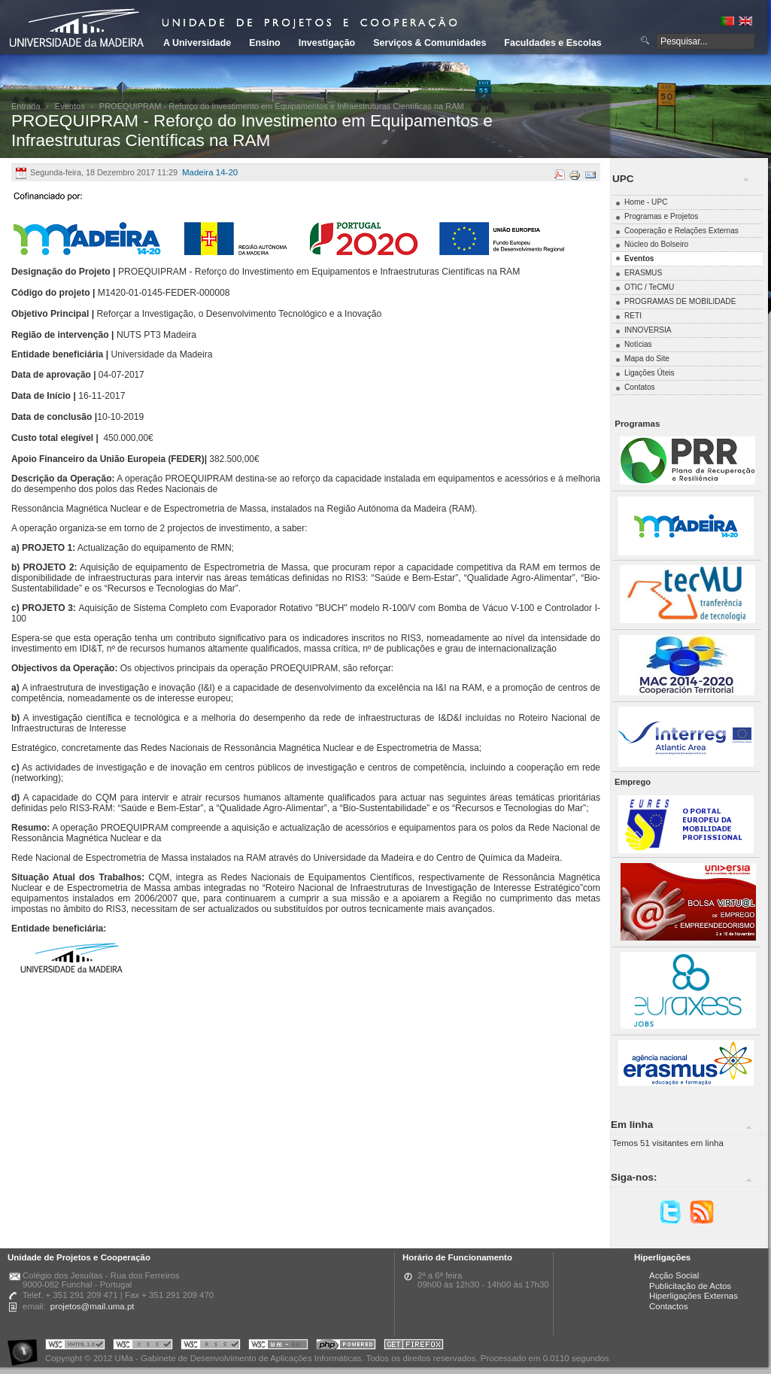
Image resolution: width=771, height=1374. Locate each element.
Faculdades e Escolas (552, 43)
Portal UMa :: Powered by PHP (346, 1346)
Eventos (70, 106)
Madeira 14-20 (210, 172)
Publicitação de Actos (690, 1285)
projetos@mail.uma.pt (92, 1306)
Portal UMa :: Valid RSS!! (211, 1346)
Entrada (26, 106)
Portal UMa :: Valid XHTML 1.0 (75, 1346)
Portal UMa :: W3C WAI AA (278, 1346)
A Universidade (197, 43)
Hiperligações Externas (693, 1295)
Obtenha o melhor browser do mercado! (414, 1346)
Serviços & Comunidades (429, 43)
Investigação (327, 43)
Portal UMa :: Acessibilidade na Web (26, 1346)
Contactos (668, 1306)
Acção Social (674, 1275)
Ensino (265, 43)
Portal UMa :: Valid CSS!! (143, 1346)
